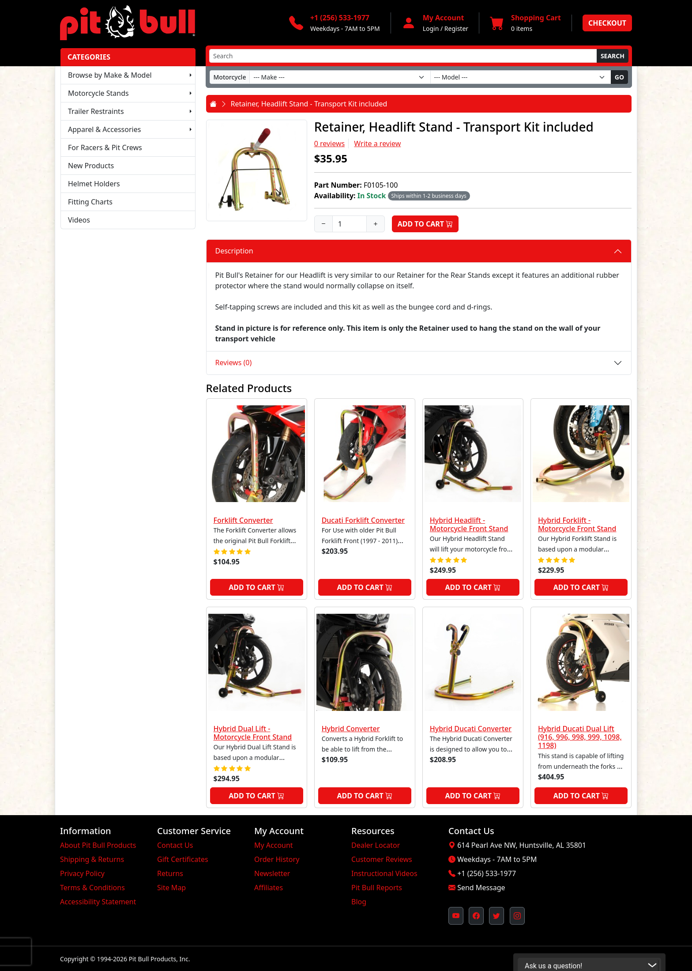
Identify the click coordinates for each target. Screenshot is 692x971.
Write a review (377, 143)
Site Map (171, 887)
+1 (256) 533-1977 (486, 873)
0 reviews (329, 143)
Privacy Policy (82, 873)
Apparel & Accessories (104, 129)
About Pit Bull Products (98, 845)
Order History (276, 859)
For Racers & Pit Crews (105, 147)
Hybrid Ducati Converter (470, 728)
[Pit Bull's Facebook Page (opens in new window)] (476, 916)
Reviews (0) (233, 362)
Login (431, 28)
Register (456, 28)
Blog (358, 902)
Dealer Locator (375, 845)
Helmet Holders (94, 184)
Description (234, 251)
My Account (273, 845)
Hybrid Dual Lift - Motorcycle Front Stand (253, 733)
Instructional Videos (384, 873)
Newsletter (272, 873)
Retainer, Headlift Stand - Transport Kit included (309, 104)
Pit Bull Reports (376, 887)
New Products (91, 165)
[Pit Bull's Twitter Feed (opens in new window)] (496, 916)
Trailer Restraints (96, 111)
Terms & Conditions (92, 887)
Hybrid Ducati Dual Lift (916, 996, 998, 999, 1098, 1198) (580, 737)
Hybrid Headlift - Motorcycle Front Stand (469, 524)
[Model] (520, 77)
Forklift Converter (243, 520)
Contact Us (175, 845)
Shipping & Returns (92, 859)
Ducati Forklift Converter (363, 520)
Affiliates (268, 887)
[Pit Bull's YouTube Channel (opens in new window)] (455, 916)
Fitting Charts (90, 202)
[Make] (339, 77)
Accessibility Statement (98, 902)
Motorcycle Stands (98, 93)
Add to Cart (425, 224)
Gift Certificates (182, 859)
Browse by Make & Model (110, 75)
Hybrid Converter (351, 728)
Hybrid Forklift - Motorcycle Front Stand (577, 524)
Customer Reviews (381, 859)
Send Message (481, 887)
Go (619, 77)
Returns (170, 873)
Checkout (607, 23)
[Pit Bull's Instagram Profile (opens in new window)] (517, 916)
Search (612, 56)
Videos (79, 220)
